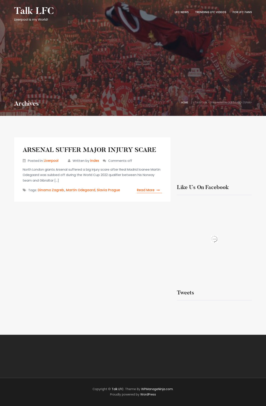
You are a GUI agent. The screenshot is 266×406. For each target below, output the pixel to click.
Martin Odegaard (80, 190)
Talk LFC (34, 11)
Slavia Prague (108, 190)
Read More (149, 190)
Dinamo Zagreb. (51, 190)
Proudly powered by (133, 394)
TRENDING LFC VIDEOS (210, 12)
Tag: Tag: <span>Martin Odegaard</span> (223, 102)
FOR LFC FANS (242, 12)
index (94, 160)
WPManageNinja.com (157, 389)
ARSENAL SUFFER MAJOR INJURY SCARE (89, 150)
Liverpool (51, 160)
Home (184, 102)
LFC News (182, 12)
